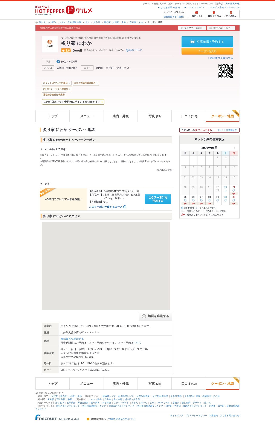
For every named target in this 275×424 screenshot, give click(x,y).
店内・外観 (121, 116)
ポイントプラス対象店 (57, 89)
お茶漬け (71, 402)
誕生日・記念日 (132, 399)
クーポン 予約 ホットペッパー (225, 7)
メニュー (86, 116)
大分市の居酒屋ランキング (150, 406)
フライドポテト (121, 402)
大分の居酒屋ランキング (94, 406)
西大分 (233, 3)
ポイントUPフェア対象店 (55, 83)
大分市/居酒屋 (143, 396)
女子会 (107, 399)
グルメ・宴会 (95, 399)
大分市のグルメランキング (121, 406)
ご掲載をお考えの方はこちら (121, 419)
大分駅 (50, 399)
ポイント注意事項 (226, 130)
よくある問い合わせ (170, 7)
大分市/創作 (176, 396)
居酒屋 (60, 67)
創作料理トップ (125, 396)
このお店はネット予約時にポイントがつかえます (72, 101)
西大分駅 (61, 399)
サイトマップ (176, 415)
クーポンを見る (207, 51)
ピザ (152, 402)
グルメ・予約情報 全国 (70, 22)
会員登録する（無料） (174, 16)
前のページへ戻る (47, 22)
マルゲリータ (163, 402)
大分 (227, 3)
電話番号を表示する (221, 57)
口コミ (189, 116)
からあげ (59, 402)
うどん (134, 402)
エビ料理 (106, 402)
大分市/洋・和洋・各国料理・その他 (202, 396)
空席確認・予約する (210, 41)
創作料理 (71, 67)
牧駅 (70, 399)
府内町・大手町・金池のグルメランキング (186, 406)
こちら (137, 342)
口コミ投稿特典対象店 (84, 83)
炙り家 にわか (136, 22)
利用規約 (213, 415)
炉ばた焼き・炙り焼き (88, 402)
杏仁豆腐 (186, 402)
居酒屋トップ (108, 396)
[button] (111, 264)
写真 (154, 116)
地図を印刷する (155, 316)
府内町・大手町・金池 (115, 22)
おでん (144, 402)
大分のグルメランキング (68, 406)
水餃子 (176, 402)
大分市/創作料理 (160, 396)
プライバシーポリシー (196, 415)
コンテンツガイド (195, 7)
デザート (197, 402)
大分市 (97, 22)
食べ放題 (117, 399)
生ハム (207, 402)
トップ (52, 116)
